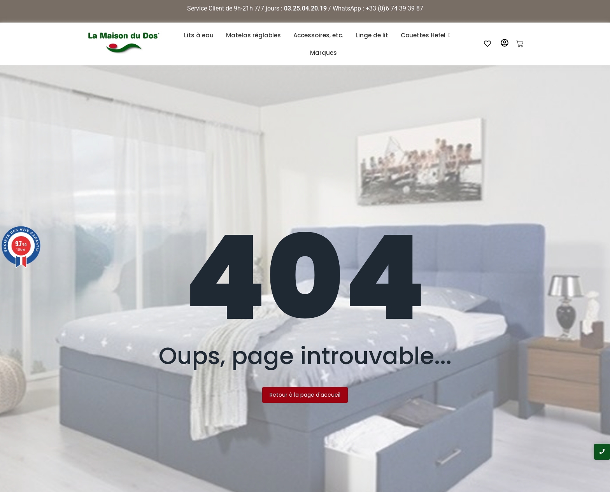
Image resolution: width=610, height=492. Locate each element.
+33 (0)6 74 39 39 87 (394, 8)
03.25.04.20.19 (305, 8)
